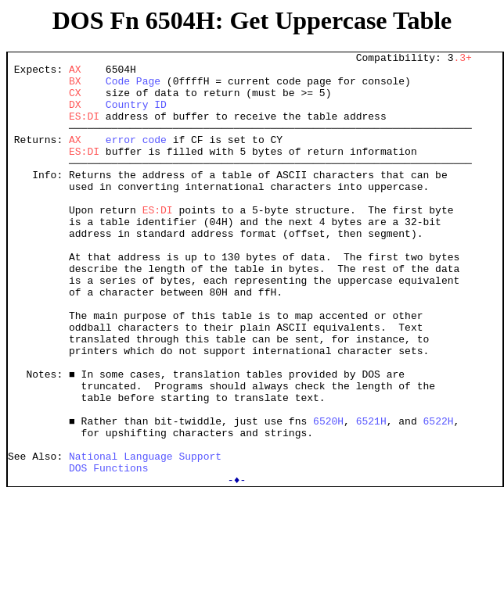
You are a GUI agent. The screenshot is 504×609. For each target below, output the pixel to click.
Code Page (133, 88)
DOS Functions (108, 552)
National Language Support (145, 538)
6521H (371, 496)
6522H (438, 496)
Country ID (136, 116)
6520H (328, 496)
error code (136, 158)
